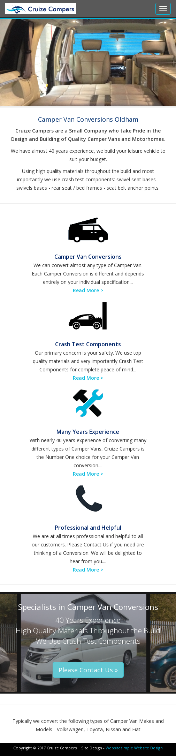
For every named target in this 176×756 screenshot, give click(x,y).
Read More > (88, 290)
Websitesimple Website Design (134, 747)
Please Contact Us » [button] (88, 670)
